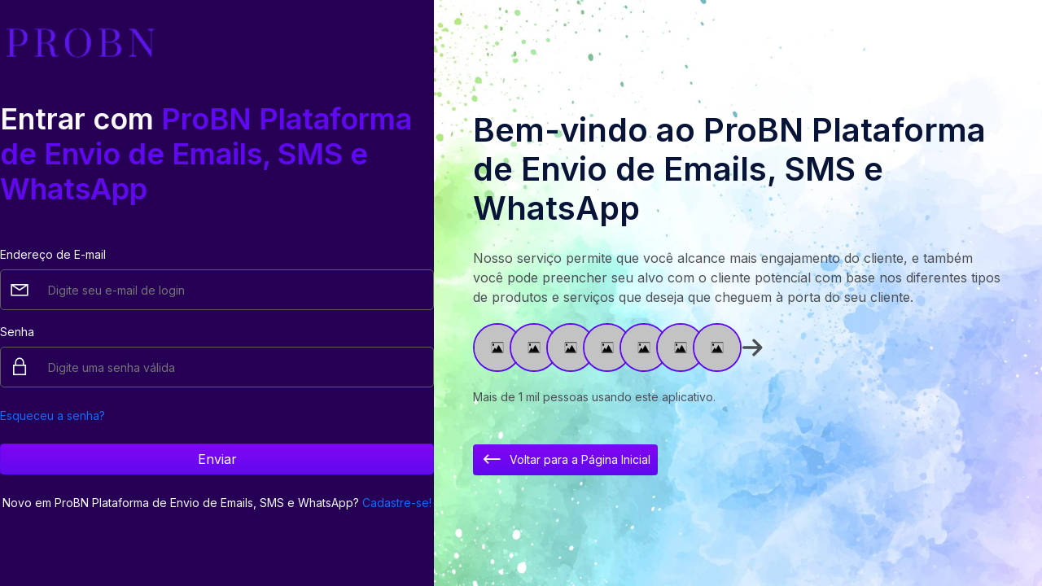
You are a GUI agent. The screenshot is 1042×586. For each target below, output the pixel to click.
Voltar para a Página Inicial (565, 459)
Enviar (217, 459)
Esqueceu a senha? (52, 415)
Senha (17, 332)
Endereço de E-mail (53, 254)
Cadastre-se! (396, 502)
